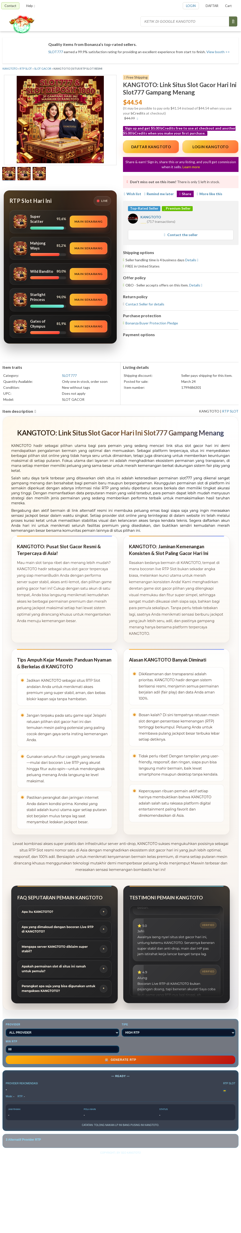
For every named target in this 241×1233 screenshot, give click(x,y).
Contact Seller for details (144, 304)
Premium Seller (177, 208)
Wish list (132, 194)
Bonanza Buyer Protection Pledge (151, 323)
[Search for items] (185, 21)
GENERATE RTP (120, 1060)
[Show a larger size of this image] (8, 174)
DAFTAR (212, 6)
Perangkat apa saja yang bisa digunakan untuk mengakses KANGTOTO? (58, 988)
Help (30, 6)
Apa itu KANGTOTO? (37, 912)
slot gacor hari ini (202, 445)
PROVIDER (62, 1030)
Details (190, 260)
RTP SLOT (26, 68)
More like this (209, 194)
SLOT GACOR (42, 68)
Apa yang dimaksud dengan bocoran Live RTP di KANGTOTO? (58, 929)
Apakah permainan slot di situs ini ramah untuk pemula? (54, 968)
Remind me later (159, 194)
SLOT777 (55, 52)
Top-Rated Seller (144, 208)
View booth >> (218, 52)
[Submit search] (233, 21)
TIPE (178, 1030)
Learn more (191, 167)
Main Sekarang (88, 221)
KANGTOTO (9, 68)
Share (185, 194)
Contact (10, 6)
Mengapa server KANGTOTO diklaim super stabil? (55, 949)
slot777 (186, 478)
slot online (127, 515)
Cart (228, 6)
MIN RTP (62, 1046)
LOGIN (191, 6)
